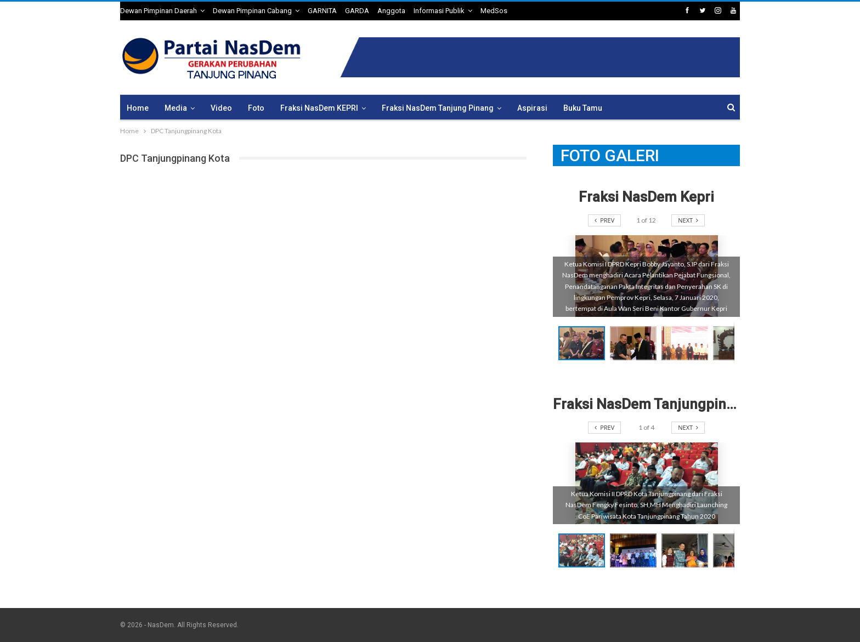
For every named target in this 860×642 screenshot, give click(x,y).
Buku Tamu (582, 108)
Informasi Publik (439, 11)
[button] (635, 343)
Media (176, 108)
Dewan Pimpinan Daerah (158, 11)
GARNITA (322, 11)
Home (138, 108)
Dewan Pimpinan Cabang (252, 11)
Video (221, 108)
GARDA (357, 11)
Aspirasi (532, 108)
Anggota (391, 11)
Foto (256, 108)
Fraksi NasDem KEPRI (319, 108)
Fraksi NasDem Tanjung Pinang (438, 108)
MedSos (493, 11)
